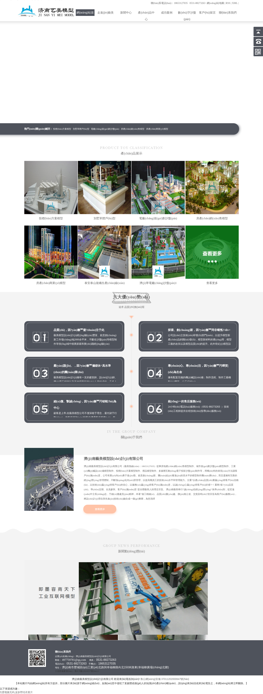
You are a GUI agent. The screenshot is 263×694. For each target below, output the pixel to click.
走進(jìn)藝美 (105, 12)
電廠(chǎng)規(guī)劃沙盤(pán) (105, 129)
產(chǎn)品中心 (146, 13)
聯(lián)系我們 (228, 12)
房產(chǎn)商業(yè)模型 (157, 129)
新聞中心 (126, 12)
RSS (228, 3)
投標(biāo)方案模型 (62, 129)
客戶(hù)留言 (207, 12)
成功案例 (166, 12)
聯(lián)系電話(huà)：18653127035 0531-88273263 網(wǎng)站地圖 (187, 3)
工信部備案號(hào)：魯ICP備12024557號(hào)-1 (77, 671)
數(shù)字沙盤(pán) (187, 13)
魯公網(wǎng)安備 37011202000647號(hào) (165, 679)
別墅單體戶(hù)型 (81, 129)
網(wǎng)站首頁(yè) (85, 13)
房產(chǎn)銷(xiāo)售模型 (133, 129)
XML (235, 3)
